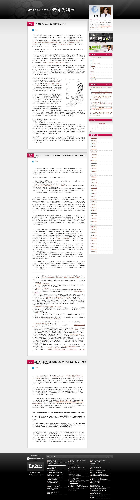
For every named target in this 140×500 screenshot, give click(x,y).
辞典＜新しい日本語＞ (63, 238)
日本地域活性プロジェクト (97, 486)
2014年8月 (94, 160)
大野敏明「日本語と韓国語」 (69, 346)
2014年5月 (94, 168)
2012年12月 (94, 215)
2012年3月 (94, 240)
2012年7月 (94, 229)
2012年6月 (94, 232)
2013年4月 (94, 204)
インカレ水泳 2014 (95, 461)
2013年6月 (94, 199)
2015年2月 (94, 146)
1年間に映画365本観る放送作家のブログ (100, 475)
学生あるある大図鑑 (95, 482)
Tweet (36, 29)
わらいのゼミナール (74, 465)
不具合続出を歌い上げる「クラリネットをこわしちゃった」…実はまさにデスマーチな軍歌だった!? (101, 103)
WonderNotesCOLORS (53, 479)
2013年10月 (94, 188)
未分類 (93, 77)
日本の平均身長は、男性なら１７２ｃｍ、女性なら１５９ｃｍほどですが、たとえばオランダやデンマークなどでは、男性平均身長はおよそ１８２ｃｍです (57, 376)
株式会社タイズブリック (35, 472)
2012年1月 (94, 246)
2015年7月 (94, 138)
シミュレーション (95, 63)
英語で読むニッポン (74, 483)
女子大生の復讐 (73, 479)
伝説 (92, 71)
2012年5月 (94, 235)
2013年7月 (94, 196)
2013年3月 (94, 207)
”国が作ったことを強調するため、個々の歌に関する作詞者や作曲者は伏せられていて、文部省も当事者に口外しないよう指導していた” (57, 42)
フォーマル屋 (73, 490)
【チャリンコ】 (37, 312)
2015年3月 (94, 143)
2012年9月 (94, 224)
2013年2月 (94, 210)
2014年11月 (94, 152)
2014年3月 (94, 174)
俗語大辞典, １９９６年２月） (43, 288)
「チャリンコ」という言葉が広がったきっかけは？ (48, 318)
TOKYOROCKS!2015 (53, 461)
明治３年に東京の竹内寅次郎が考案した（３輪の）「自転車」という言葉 (53, 185)
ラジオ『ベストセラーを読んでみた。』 (57, 465)
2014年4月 (94, 171)
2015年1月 (94, 149)
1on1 (92, 465)
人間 (92, 68)
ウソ (92, 60)
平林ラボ (50, 493)
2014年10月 (94, 154)
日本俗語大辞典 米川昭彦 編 (41, 323)
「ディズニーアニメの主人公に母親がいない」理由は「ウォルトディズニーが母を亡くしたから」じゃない (101, 114)
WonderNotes (35, 457)
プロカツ (72, 468)
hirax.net (102, 22)
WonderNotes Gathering (53, 486)
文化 (92, 74)
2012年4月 (94, 238)
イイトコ (93, 468)
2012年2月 (94, 243)
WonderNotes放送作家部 (75, 475)
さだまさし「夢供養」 (73, 329)
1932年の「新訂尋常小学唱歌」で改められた (54, 62)
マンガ (93, 66)
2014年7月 (94, 163)
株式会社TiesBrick (35, 466)
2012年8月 (94, 226)
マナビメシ (72, 472)
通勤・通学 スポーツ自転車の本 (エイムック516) (58, 297)
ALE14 (92, 497)
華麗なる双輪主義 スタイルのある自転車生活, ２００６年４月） (47, 306)
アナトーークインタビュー (97, 472)
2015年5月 (94, 140)
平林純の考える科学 (74, 461)
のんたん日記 (51, 489)
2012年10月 (94, 221)
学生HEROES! (51, 468)
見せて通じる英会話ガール (54, 482)
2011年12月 (94, 249)
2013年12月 (94, 182)
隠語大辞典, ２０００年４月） (43, 283)
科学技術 (93, 80)
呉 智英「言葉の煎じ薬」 (54, 347)
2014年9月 (94, 157)
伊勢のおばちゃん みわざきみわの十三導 (79, 486)
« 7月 (91, 131)
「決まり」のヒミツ (96, 57)
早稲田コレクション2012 (53, 475)
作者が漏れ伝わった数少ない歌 (65, 44)
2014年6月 (94, 165)
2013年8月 (94, 193)
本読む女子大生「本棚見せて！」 (98, 490)
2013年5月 (94, 201)
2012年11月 (94, 218)
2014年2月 (94, 177)
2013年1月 (94, 213)
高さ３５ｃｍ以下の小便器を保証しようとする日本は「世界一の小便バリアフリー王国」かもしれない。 (101, 98)
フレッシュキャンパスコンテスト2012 (99, 479)
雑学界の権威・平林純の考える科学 (57, 13)
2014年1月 (94, 179)
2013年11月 (94, 185)
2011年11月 (94, 251)
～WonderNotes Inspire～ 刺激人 (55, 472)
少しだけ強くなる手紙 (96, 493)
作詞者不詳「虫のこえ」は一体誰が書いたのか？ (50, 24)
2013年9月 (94, 190)
